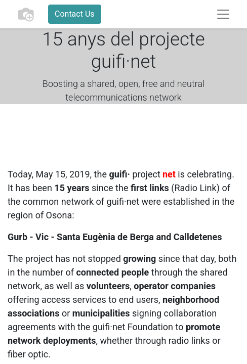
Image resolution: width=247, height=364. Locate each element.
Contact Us (75, 14)
